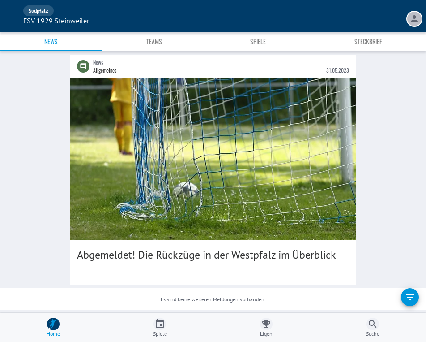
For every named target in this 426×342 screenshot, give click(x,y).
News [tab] (51, 41)
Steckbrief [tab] (368, 41)
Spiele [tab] (258, 41)
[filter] (410, 297)
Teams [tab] (154, 41)
